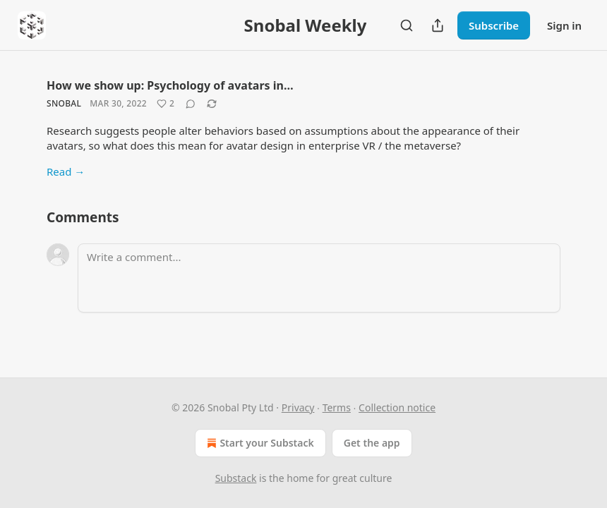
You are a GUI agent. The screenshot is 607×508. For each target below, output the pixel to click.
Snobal (64, 103)
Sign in (564, 25)
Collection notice (397, 407)
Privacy (298, 407)
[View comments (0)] (190, 103)
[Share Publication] (437, 25)
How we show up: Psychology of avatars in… (170, 85)
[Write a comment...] (319, 278)
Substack (236, 478)
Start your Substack (258, 443)
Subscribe (494, 25)
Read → (66, 171)
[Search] (406, 25)
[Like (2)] (165, 103)
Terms (337, 407)
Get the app (372, 442)
